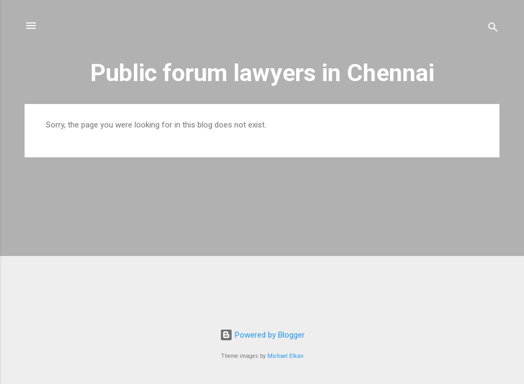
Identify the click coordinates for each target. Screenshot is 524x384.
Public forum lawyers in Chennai (262, 73)
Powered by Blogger (262, 335)
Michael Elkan (285, 356)
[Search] (493, 29)
